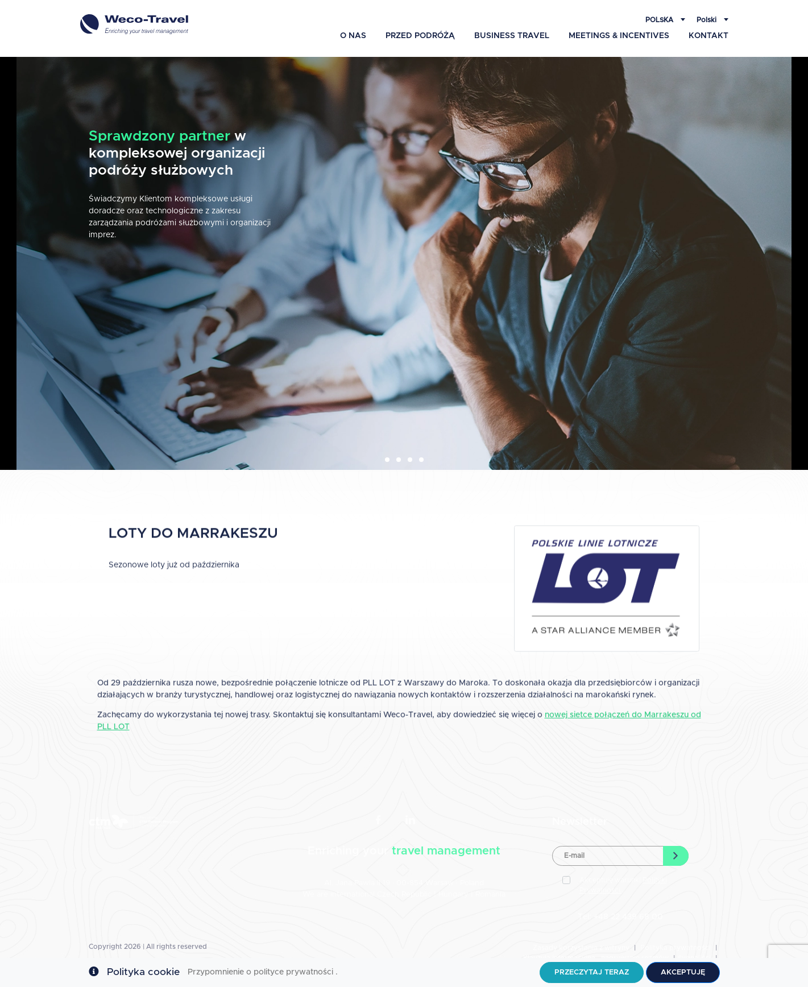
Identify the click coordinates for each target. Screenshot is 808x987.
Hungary (454, 894)
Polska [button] (660, 19)
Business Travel (511, 36)
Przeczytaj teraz (591, 972)
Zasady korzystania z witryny (581, 947)
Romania (490, 894)
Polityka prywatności (675, 947)
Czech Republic (404, 894)
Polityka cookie (143, 972)
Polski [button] (707, 19)
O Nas (353, 36)
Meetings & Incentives (619, 36)
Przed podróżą (420, 36)
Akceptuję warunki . (623, 885)
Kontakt (708, 36)
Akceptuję (683, 972)
